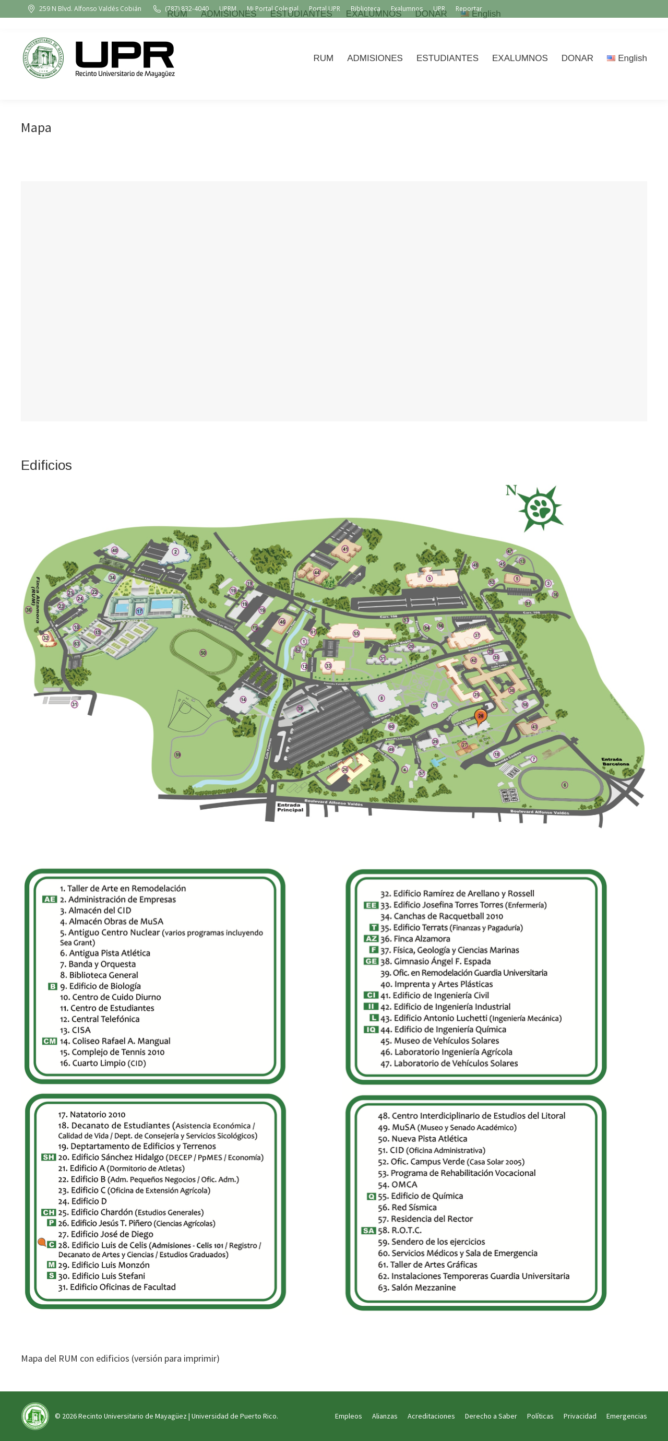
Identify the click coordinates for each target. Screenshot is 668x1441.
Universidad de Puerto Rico (234, 1416)
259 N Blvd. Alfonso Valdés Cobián (83, 9)
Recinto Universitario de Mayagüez (132, 1416)
